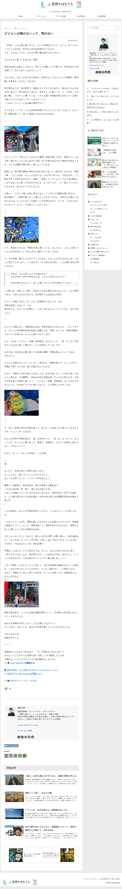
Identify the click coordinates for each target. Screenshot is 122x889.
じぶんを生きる (11, 746)
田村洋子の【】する (24, 674)
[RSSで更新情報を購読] (32, 737)
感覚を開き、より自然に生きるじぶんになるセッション (32, 670)
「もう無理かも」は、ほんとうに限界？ (103, 121)
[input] (103, 28)
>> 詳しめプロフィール (27, 725)
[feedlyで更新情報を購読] (29, 737)
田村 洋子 (21, 708)
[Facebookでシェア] (11, 756)
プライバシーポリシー (89, 882)
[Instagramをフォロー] (25, 737)
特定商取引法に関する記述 (109, 882)
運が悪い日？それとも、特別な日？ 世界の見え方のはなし (103, 105)
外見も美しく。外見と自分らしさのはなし (103, 113)
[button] (25, 756)
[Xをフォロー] (18, 737)
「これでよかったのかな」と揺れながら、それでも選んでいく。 (103, 90)
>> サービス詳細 (24, 730)
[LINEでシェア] (20, 756)
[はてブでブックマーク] (15, 756)
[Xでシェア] (6, 756)
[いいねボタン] (6, 688)
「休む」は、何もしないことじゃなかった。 (103, 98)
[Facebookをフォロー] (22, 737)
